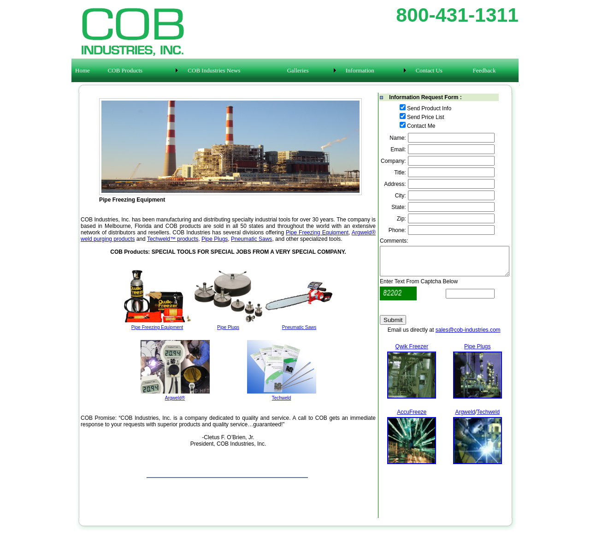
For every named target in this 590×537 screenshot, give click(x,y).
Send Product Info (429, 108)
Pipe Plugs (214, 239)
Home (82, 70)
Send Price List (425, 117)
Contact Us (429, 70)
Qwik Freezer (411, 352)
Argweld (465, 417)
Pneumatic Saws (251, 239)
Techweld (488, 417)
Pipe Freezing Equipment (317, 232)
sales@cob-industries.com (468, 335)
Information (360, 70)
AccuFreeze (411, 417)
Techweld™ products (172, 239)
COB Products (125, 70)
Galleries (298, 70)
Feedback (484, 70)
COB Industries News (214, 70)
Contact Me (421, 126)
